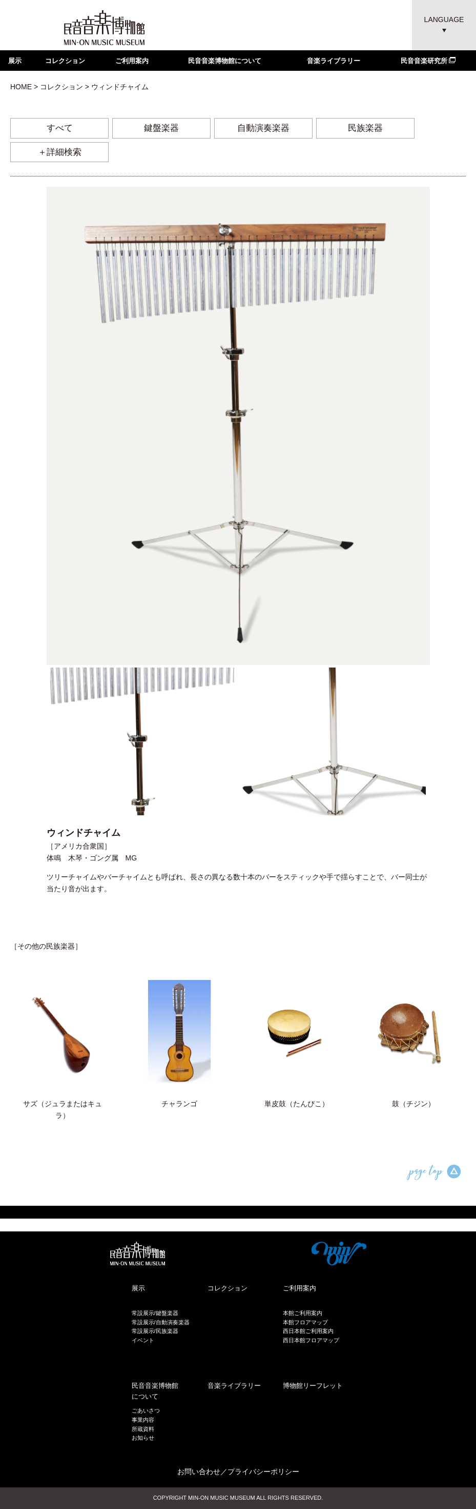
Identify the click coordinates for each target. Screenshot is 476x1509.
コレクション (65, 61)
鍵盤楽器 (161, 128)
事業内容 (143, 1420)
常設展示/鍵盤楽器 (155, 1313)
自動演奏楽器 (263, 128)
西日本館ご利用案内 (308, 1331)
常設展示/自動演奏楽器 (161, 1322)
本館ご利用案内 (302, 1313)
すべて (60, 128)
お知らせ (143, 1438)
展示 (15, 61)
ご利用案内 (132, 61)
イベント (143, 1340)
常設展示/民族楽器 (155, 1331)
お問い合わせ (198, 1471)
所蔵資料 (143, 1429)
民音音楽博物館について (224, 61)
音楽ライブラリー (333, 61)
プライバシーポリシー (263, 1471)
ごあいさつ (146, 1410)
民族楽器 (365, 128)
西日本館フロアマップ (311, 1340)
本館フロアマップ (305, 1322)
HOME (21, 87)
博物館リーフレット (313, 1385)
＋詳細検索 (59, 152)
